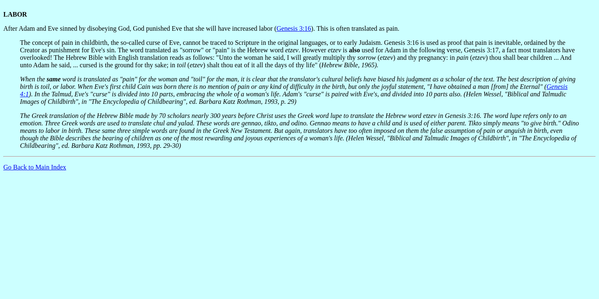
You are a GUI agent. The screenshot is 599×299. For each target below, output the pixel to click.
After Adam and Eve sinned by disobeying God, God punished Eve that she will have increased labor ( (140, 28)
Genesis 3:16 (294, 28)
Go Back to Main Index (34, 167)
